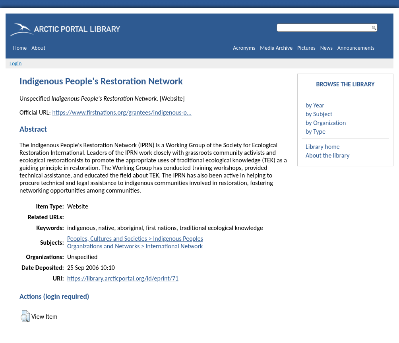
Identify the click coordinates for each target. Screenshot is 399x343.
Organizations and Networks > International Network (135, 246)
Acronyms (244, 48)
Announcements (355, 48)
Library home (323, 146)
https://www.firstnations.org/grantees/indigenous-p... (121, 112)
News (326, 48)
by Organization (326, 123)
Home (20, 48)
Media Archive (276, 48)
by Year (315, 105)
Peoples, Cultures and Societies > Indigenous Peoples (135, 238)
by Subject (319, 114)
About (38, 48)
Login (15, 63)
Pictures (306, 48)
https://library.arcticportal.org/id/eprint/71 (122, 278)
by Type (315, 131)
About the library (327, 155)
